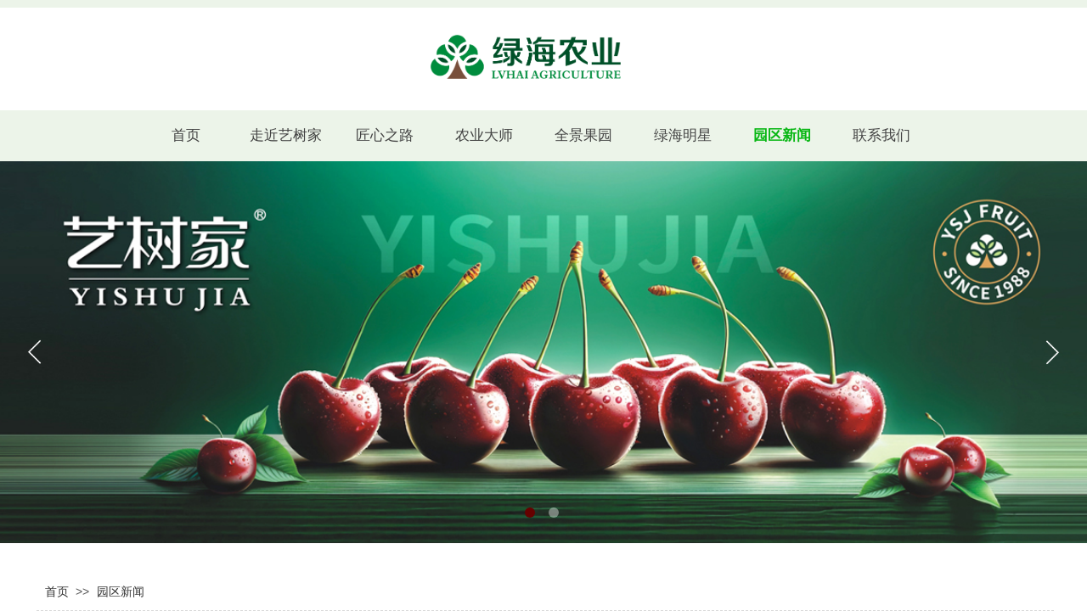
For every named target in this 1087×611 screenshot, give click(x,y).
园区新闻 (120, 592)
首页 (57, 592)
